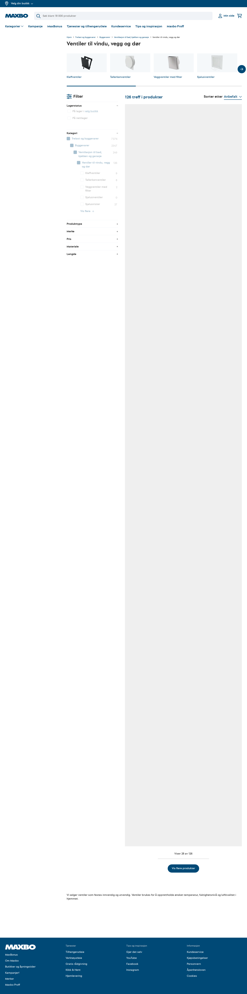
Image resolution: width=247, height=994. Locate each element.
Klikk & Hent (73, 963)
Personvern (194, 957)
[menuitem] (32, 83)
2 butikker (218, 717)
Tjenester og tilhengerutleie (87, 26)
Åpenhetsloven (196, 963)
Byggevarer (104, 37)
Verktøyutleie (74, 951)
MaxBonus (54, 26)
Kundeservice (121, 26)
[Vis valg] (14, 26)
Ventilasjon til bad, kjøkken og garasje (131, 37)
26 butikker (176, 299)
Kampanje (35, 26)
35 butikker (219, 612)
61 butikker (90, 194)
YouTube (131, 951)
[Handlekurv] (239, 16)
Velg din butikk (22, 3)
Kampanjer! (12, 965)
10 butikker (176, 717)
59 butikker (90, 717)
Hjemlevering (74, 969)
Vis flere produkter (154, 861)
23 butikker (219, 299)
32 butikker (90, 821)
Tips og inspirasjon (148, 26)
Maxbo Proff (175, 26)
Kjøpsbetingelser (197, 951)
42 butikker (133, 299)
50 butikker (176, 821)
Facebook (132, 957)
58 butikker (90, 403)
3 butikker (132, 512)
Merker (9, 971)
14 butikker (133, 717)
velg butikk (30, 55)
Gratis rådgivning (76, 957)
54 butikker (219, 821)
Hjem (69, 37)
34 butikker (219, 194)
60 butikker (176, 194)
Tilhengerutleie (75, 945)
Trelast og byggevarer (85, 37)
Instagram (132, 963)
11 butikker (176, 612)
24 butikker (133, 194)
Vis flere (26, 152)
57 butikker (90, 612)
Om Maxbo (12, 953)
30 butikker (219, 508)
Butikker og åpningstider (20, 959)
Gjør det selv (134, 945)
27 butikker (133, 821)
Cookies (192, 969)
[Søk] (123, 16)
